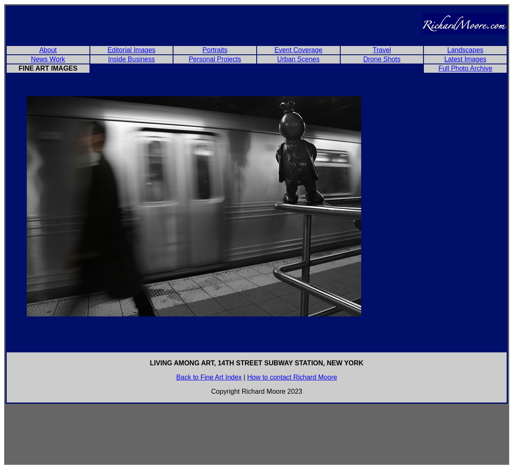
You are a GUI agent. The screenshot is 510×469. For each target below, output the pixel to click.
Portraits (214, 50)
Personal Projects (215, 59)
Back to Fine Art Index (209, 377)
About (48, 50)
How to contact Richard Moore (292, 377)
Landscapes (465, 50)
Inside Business (131, 59)
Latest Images (465, 59)
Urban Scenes (298, 59)
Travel (382, 50)
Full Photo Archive (465, 68)
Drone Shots (381, 59)
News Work (48, 59)
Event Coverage (298, 50)
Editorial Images (131, 50)
